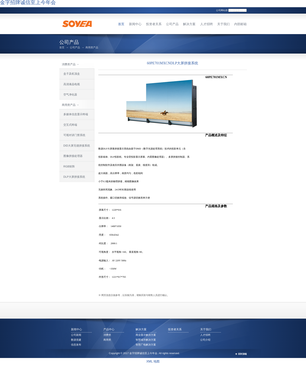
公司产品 (172, 24)
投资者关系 (154, 24)
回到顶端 (242, 354)
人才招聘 (206, 24)
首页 (121, 24)
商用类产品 (91, 47)
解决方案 (189, 24)
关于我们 (223, 24)
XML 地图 (153, 361)
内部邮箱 (240, 24)
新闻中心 (135, 24)
